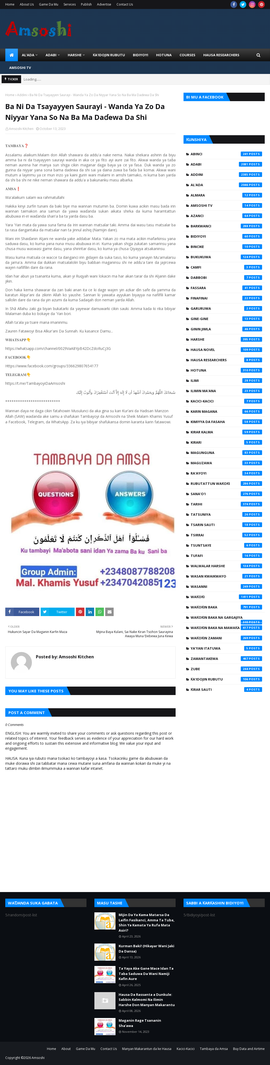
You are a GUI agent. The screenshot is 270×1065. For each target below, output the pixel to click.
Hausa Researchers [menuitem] (221, 55)
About (66, 1049)
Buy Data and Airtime (249, 1049)
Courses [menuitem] (187, 55)
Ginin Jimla (226, 329)
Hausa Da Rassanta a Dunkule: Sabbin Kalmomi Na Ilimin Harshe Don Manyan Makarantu (147, 999)
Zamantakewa (226, 658)
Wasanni (226, 586)
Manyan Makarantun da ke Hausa (146, 1049)
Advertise (104, 4)
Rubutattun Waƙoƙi (226, 483)
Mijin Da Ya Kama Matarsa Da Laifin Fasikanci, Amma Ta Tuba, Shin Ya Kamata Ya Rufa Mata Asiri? (147, 922)
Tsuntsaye (226, 545)
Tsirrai (226, 535)
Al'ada (226, 184)
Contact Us (125, 4)
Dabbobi (226, 277)
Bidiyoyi (226, 236)
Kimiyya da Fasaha (226, 421)
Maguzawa (226, 463)
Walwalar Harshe (226, 566)
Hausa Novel (226, 349)
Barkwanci (226, 226)
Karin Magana (226, 411)
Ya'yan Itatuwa (226, 648)
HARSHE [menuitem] (74, 55)
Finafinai (226, 298)
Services (70, 4)
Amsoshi (38, 1057)
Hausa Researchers (226, 360)
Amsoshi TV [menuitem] (20, 67)
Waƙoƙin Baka (226, 607)
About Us (27, 4)
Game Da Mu (48, 4)
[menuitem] (11, 55)
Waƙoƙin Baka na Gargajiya (226, 618)
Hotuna (226, 370)
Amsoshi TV (226, 205)
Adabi (226, 164)
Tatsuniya (226, 514)
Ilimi (226, 380)
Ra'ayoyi (226, 473)
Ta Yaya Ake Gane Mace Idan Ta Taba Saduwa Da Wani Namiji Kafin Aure (146, 973)
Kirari (226, 442)
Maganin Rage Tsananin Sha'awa (140, 1023)
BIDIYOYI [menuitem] (140, 55)
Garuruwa (226, 308)
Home (10, 4)
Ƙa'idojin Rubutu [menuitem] (109, 55)
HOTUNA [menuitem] (164, 55)
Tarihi (226, 504)
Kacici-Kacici (226, 401)
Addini (22, 95)
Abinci (226, 154)
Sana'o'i (226, 493)
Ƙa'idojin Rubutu (226, 679)
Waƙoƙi (226, 596)
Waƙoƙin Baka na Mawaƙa (226, 627)
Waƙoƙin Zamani (226, 638)
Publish (86, 4)
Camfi (226, 267)
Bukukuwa (226, 257)
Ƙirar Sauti (226, 689)
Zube (226, 669)
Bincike (226, 246)
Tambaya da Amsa (214, 1049)
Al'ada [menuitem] (28, 55)
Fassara (226, 287)
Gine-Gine (226, 318)
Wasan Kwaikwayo (226, 576)
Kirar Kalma (226, 432)
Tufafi (226, 555)
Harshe (226, 339)
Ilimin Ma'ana (226, 390)
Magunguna (226, 452)
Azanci (226, 215)
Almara (226, 195)
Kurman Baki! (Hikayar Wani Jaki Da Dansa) (146, 949)
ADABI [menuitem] (51, 55)
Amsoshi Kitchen (21, 128)
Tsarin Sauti (226, 524)
